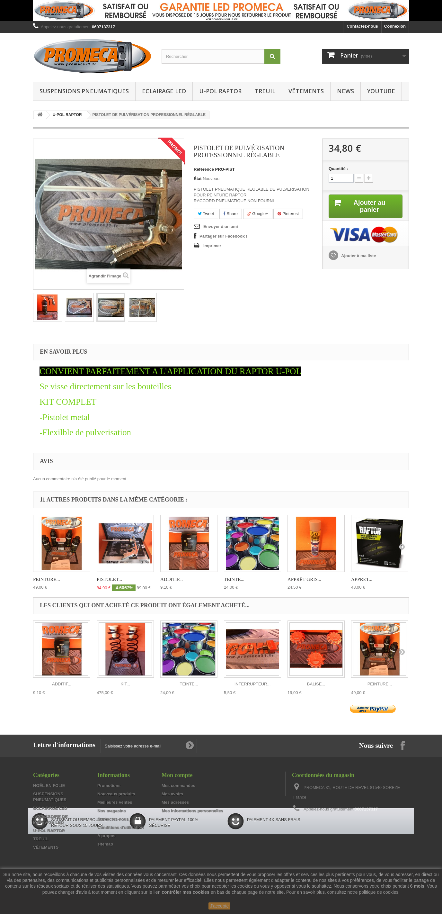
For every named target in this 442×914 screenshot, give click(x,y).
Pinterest (288, 213)
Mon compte (177, 775)
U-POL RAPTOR (220, 91)
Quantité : (338, 168)
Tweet (206, 213)
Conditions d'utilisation (120, 827)
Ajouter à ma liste (358, 255)
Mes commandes (178, 785)
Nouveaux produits (116, 794)
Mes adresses (175, 802)
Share (231, 213)
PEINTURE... (46, 579)
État (198, 178)
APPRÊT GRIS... (304, 579)
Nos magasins (111, 810)
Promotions (108, 785)
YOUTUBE (381, 91)
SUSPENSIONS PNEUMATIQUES (84, 91)
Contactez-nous (362, 26)
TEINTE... (234, 579)
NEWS (345, 91)
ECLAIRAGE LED (164, 91)
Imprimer (212, 245)
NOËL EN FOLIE (49, 785)
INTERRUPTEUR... (252, 684)
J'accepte (219, 906)
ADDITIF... (171, 579)
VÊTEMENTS (306, 91)
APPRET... (361, 579)
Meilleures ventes (114, 802)
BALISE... (316, 684)
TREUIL (265, 91)
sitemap (105, 844)
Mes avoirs (172, 794)
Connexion (395, 26)
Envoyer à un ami (220, 226)
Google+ (257, 213)
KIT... (125, 684)
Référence (204, 169)
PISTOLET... (109, 579)
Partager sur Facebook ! (223, 236)
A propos (106, 835)
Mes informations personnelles (192, 810)
